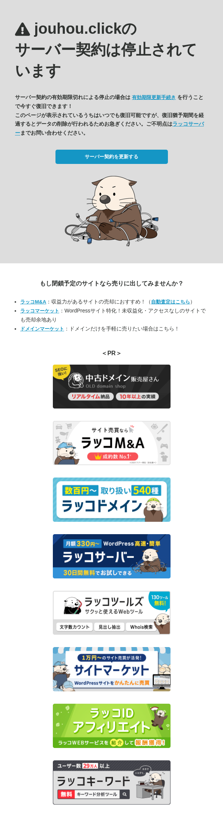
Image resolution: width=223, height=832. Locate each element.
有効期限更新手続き (154, 97)
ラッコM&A (33, 302)
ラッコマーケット (39, 311)
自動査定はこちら (170, 302)
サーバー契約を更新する (111, 156)
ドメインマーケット (42, 329)
